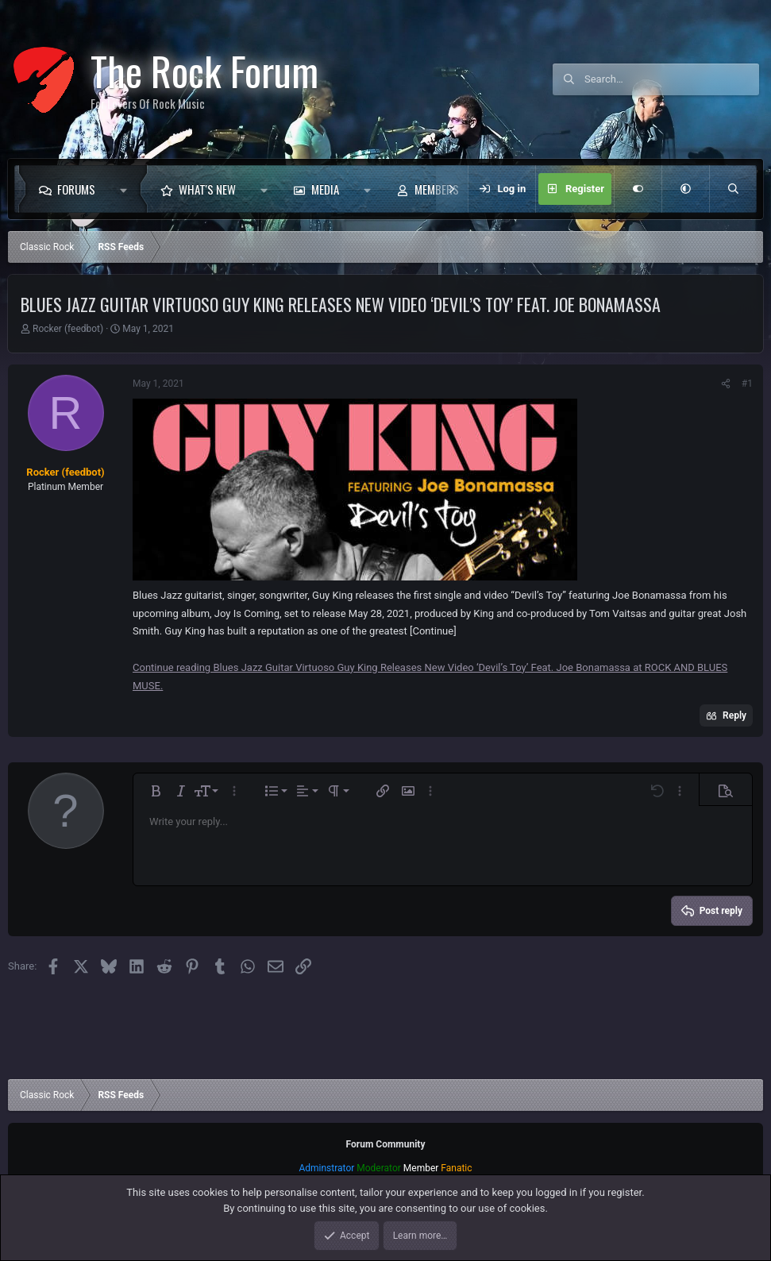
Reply (734, 715)
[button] (127, 189)
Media (325, 189)
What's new (207, 189)
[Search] (671, 79)
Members (436, 189)
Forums (76, 189)
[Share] (725, 383)
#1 (747, 383)
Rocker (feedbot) (68, 328)
